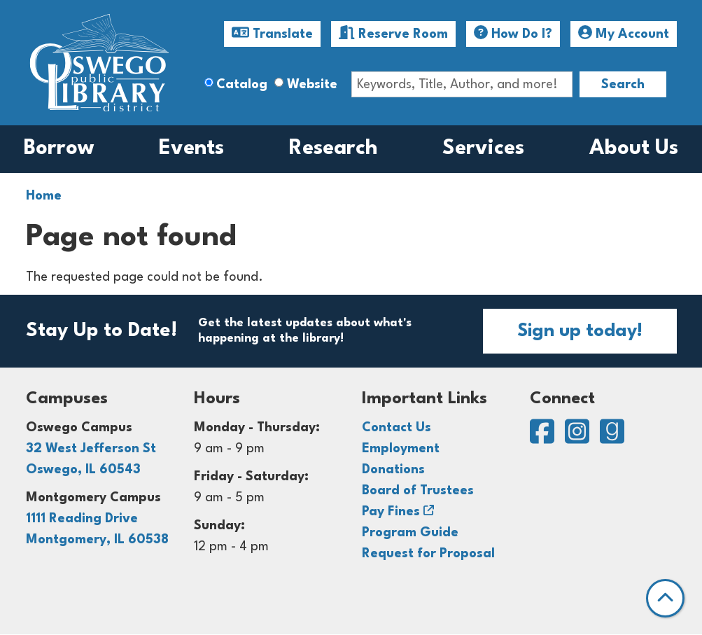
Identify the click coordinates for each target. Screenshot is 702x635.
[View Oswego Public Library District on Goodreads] (612, 438)
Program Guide (410, 532)
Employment (401, 448)
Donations (393, 469)
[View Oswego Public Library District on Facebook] (544, 438)
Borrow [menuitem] (59, 149)
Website (312, 84)
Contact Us (396, 427)
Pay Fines (391, 511)
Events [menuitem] (191, 149)
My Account (623, 33)
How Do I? (513, 33)
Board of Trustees (418, 490)
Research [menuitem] (333, 149)
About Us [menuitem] (633, 149)
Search (623, 84)
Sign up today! (580, 331)
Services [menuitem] (483, 149)
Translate (272, 33)
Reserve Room (393, 33)
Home (44, 196)
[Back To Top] (665, 598)
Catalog (241, 84)
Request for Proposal (428, 553)
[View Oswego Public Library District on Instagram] (579, 438)
